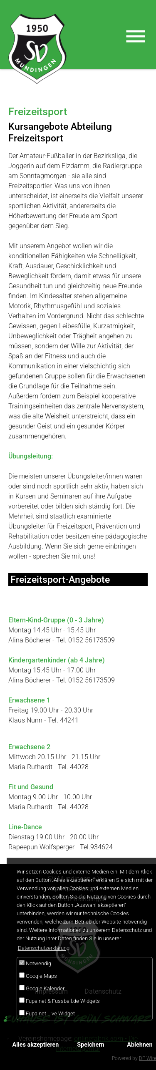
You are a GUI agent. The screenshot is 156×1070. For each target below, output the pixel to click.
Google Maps (38, 975)
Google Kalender (41, 988)
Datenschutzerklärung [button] (43, 948)
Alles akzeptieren (35, 1044)
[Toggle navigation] (136, 36)
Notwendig (35, 963)
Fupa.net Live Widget (47, 1013)
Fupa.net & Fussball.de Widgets (59, 1000)
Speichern (90, 1044)
